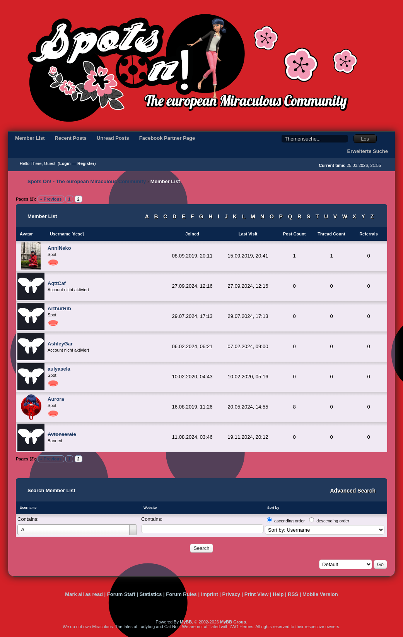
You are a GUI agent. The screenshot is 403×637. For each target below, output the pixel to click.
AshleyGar (60, 344)
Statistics (151, 594)
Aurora (56, 399)
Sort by (273, 508)
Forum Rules (181, 594)
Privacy (231, 594)
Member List (30, 138)
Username (28, 508)
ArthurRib (59, 308)
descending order (332, 521)
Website (150, 508)
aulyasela (59, 369)
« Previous (51, 199)
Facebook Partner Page (167, 138)
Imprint (209, 594)
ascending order (289, 521)
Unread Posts (113, 138)
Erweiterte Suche (367, 151)
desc (77, 234)
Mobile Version (320, 594)
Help (278, 594)
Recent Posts (71, 138)
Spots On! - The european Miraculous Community (86, 181)
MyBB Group (233, 622)
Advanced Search (353, 491)
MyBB (186, 622)
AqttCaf (57, 283)
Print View (256, 594)
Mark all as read (84, 594)
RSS (293, 594)
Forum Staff (121, 594)
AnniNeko (59, 248)
